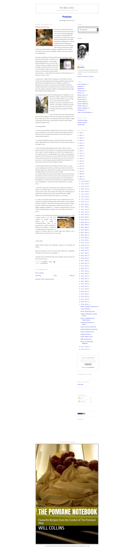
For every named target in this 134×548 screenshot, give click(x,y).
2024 (80, 135)
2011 (80, 168)
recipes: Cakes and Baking (84, 112)
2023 (80, 138)
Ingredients (80, 88)
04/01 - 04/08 (84, 281)
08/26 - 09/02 (84, 227)
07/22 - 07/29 (84, 240)
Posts (81, 398)
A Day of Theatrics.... (86, 309)
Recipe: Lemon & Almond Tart (88, 327)
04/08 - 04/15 (84, 278)
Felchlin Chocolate (82, 122)
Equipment (80, 86)
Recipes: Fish (81, 97)
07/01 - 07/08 (84, 248)
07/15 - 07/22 (84, 242)
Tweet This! (80, 384)
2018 (80, 150)
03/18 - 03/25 (84, 286)
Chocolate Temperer (83, 120)
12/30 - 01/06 (84, 181)
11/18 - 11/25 (84, 196)
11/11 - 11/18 (84, 199)
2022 (80, 140)
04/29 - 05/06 (84, 271)
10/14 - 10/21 (84, 209)
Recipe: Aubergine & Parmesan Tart (89, 306)
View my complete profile (86, 76)
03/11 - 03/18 (84, 289)
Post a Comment (39, 273)
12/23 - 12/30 (84, 183)
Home (55, 275)
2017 (80, 153)
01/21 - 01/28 (84, 346)
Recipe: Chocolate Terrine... (87, 331)
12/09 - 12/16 (84, 189)
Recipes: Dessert (82, 95)
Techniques (44, 263)
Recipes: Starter (81, 105)
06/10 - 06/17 (84, 255)
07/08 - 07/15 (84, 245)
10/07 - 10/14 (84, 212)
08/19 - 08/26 (84, 230)
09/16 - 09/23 (84, 219)
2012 (80, 166)
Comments (82, 401)
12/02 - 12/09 (84, 191)
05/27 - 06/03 (84, 260)
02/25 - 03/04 (84, 294)
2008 (80, 176)
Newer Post (38, 275)
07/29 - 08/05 (84, 237)
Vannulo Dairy (81, 124)
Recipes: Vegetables (82, 108)
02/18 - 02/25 (84, 296)
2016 (80, 156)
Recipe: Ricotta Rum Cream (88, 311)
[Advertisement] (84, 427)
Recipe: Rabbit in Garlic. (87, 336)
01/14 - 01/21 (84, 349)
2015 (80, 158)
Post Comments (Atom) (48, 279)
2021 (80, 143)
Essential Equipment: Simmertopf (89, 329)
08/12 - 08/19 (84, 232)
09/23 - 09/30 (84, 217)
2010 (80, 171)
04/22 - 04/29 (84, 273)
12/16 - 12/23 (84, 186)
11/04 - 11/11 (84, 201)
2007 (80, 179)
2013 (80, 163)
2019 (80, 148)
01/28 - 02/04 (84, 304)
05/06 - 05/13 (84, 268)
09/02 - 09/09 (84, 224)
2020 (80, 145)
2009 (80, 173)
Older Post (72, 275)
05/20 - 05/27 (84, 263)
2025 (80, 132)
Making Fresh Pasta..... (86, 334)
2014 (80, 161)
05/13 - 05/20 (84, 266)
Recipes (79, 93)
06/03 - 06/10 (84, 258)
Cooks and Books (82, 84)
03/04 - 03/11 (84, 291)
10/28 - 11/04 (84, 204)
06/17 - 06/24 (84, 253)
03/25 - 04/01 (84, 283)
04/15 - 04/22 (84, 276)
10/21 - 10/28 (84, 207)
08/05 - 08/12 (84, 235)
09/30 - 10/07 (84, 214)
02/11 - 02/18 (84, 299)
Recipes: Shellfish (82, 103)
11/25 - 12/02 (84, 194)
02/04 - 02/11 (84, 301)
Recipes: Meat (81, 99)
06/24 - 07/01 (84, 250)
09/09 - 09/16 (84, 222)
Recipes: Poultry (82, 101)
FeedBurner (91, 367)
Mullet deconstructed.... (86, 339)
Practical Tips (81, 90)
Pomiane (67, 7)
